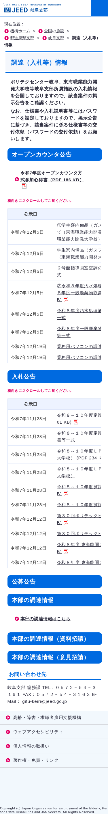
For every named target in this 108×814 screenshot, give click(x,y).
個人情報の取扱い (31, 746)
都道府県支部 (22, 38)
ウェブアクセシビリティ (38, 731)
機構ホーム (20, 31)
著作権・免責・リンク (36, 760)
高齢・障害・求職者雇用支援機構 (47, 717)
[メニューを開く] (99, 8)
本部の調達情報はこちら (45, 618)
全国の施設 (54, 31)
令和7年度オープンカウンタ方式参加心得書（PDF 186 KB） (52, 179)
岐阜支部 (56, 38)
